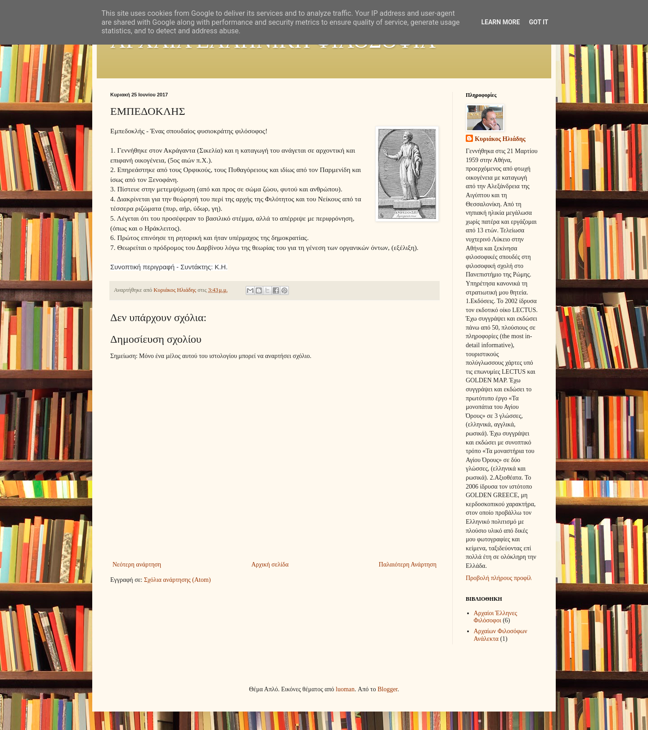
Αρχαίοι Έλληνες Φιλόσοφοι (496, 617)
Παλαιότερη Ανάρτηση (407, 564)
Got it (538, 22)
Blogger (387, 689)
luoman (345, 689)
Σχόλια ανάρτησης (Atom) (177, 579)
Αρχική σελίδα (269, 564)
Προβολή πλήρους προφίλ (498, 578)
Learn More (500, 22)
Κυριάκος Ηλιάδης (500, 139)
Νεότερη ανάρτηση (136, 564)
